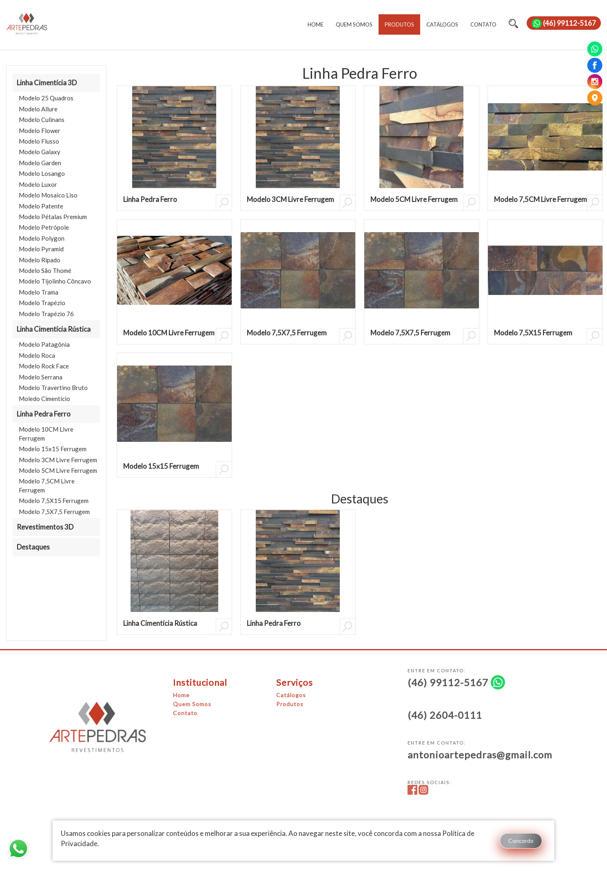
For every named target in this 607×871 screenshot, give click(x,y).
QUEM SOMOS (354, 24)
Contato (185, 712)
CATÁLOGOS (442, 24)
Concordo (521, 840)
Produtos (290, 703)
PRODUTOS (399, 24)
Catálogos (291, 694)
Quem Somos (192, 703)
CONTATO (483, 24)
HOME (315, 24)
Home (181, 694)
